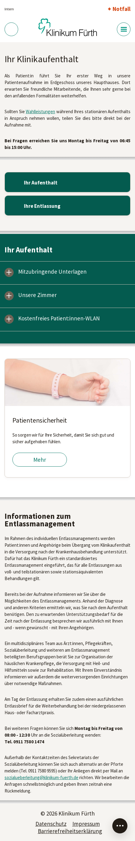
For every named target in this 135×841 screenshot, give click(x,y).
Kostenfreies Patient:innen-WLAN (59, 319)
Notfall (121, 8)
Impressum (86, 823)
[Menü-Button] (123, 29)
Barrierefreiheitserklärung (70, 831)
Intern (9, 9)
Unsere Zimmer (37, 295)
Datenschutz (51, 823)
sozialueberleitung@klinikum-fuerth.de (41, 777)
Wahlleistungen (40, 111)
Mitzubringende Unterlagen (52, 272)
